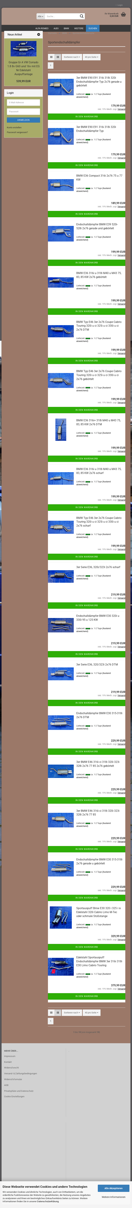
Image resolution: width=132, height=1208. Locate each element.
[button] (51, 60)
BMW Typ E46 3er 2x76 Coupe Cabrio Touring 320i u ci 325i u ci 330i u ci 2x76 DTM (99, 329)
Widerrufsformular (13, 1082)
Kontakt (8, 1065)
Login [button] (119, 5)
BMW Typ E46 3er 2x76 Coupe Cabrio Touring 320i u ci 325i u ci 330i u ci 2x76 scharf (99, 525)
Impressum (9, 1059)
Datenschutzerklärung (48, 1201)
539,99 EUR (23, 84)
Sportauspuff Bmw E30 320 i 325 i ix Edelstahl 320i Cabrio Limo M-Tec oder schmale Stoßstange (98, 915)
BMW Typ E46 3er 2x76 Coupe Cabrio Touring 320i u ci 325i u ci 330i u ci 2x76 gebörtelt (99, 378)
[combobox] (72, 60)
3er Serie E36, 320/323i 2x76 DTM (97, 668)
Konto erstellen (14, 131)
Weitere (78, 28)
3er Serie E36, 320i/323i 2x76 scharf (98, 570)
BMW (66, 28)
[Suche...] (40, 16)
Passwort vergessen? (17, 135)
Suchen (93, 28)
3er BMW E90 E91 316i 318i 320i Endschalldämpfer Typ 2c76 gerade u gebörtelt (99, 85)
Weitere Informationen (113, 1197)
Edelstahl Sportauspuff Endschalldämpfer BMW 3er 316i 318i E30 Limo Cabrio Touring (99, 964)
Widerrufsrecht (11, 1071)
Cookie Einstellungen (14, 1100)
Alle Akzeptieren (113, 1188)
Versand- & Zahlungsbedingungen (20, 1077)
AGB (6, 1088)
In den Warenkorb (86, 120)
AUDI (56, 28)
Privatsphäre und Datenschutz (18, 1094)
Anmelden (23, 123)
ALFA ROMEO (41, 28)
